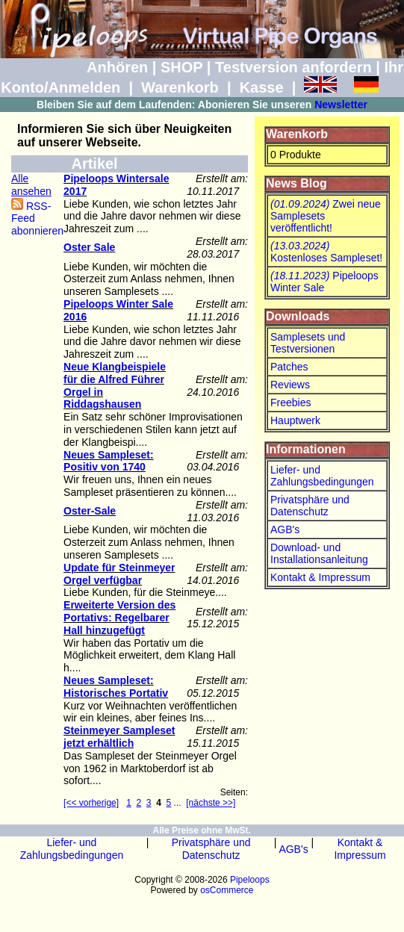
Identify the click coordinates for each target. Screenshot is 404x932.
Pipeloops (250, 879)
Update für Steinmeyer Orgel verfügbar (119, 574)
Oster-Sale (89, 511)
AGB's (284, 529)
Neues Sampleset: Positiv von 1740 (108, 461)
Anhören (117, 67)
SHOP (181, 67)
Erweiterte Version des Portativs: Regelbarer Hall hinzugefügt (119, 617)
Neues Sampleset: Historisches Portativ (115, 686)
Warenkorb (180, 87)
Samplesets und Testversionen (307, 343)
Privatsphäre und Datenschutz (309, 506)
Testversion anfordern (293, 67)
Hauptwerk (295, 420)
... (177, 803)
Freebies (290, 402)
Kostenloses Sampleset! (326, 252)
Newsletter (340, 105)
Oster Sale (89, 247)
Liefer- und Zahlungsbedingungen (322, 476)
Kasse (262, 87)
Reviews (290, 385)
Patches (289, 367)
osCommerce (226, 890)
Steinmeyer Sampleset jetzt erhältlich (119, 736)
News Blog (296, 183)
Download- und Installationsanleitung (319, 553)
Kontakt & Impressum (320, 577)
